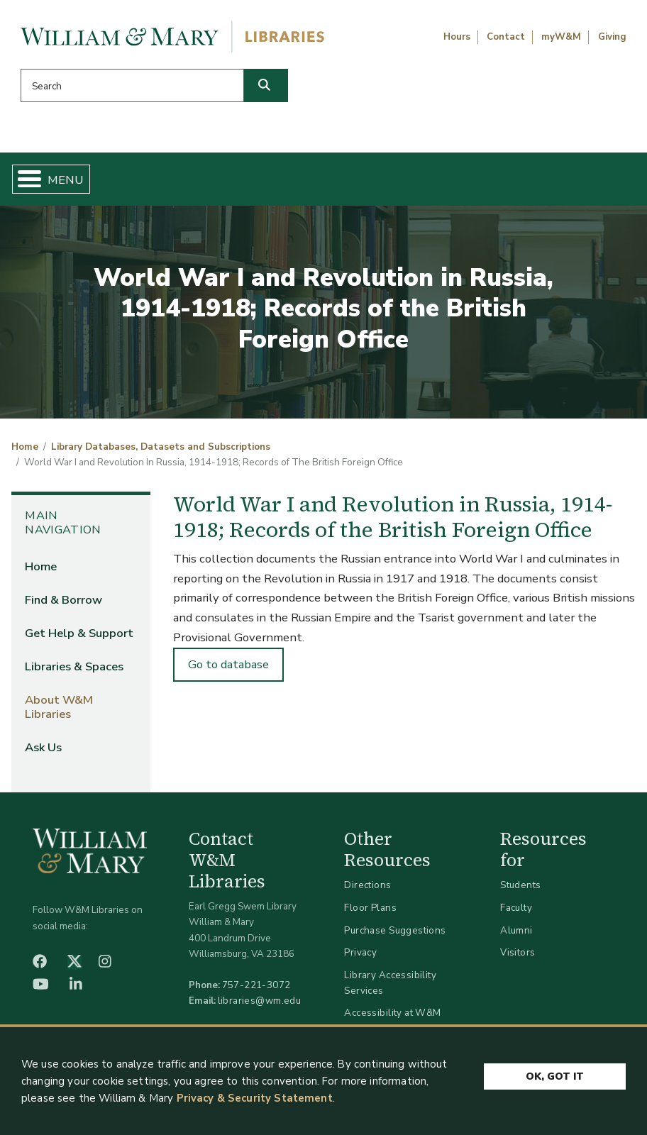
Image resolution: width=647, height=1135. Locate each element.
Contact (506, 37)
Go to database (228, 670)
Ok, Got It (555, 1074)
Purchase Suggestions (395, 935)
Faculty (516, 913)
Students (520, 890)
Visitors (517, 958)
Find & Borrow (145, 181)
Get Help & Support (254, 181)
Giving (612, 37)
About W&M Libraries (490, 181)
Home (61, 181)
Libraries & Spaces (371, 181)
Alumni (516, 935)
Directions (367, 890)
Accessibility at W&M (392, 1018)
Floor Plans (370, 913)
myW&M (561, 37)
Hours (456, 37)
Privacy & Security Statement (255, 1098)
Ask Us (592, 181)
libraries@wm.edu (260, 1006)
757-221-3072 (256, 990)
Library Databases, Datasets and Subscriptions (160, 452)
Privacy (360, 958)
